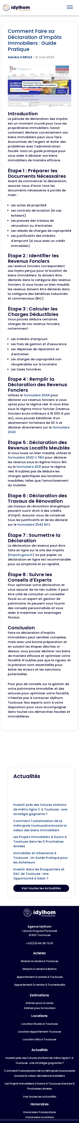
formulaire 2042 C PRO (26, 457)
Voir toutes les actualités (39, 1097)
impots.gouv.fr (21, 555)
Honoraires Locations (39, 1117)
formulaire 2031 (28, 467)
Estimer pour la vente (40, 1003)
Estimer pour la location (39, 1008)
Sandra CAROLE (20, 57)
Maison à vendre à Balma (40, 969)
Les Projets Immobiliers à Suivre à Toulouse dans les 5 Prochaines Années (40, 841)
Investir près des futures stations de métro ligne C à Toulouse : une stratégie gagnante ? (40, 809)
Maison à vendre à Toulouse (39, 961)
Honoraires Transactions (39, 1112)
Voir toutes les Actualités (41, 888)
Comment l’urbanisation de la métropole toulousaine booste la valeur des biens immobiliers (40, 825)
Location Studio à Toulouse (39, 1024)
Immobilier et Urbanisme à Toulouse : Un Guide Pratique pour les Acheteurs (40, 857)
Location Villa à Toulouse (39, 1039)
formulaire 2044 (37, 395)
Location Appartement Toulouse (39, 1032)
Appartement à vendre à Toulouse (40, 977)
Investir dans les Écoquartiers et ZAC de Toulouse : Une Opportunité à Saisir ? (38, 874)
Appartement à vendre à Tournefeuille (39, 985)
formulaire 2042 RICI (33, 524)
